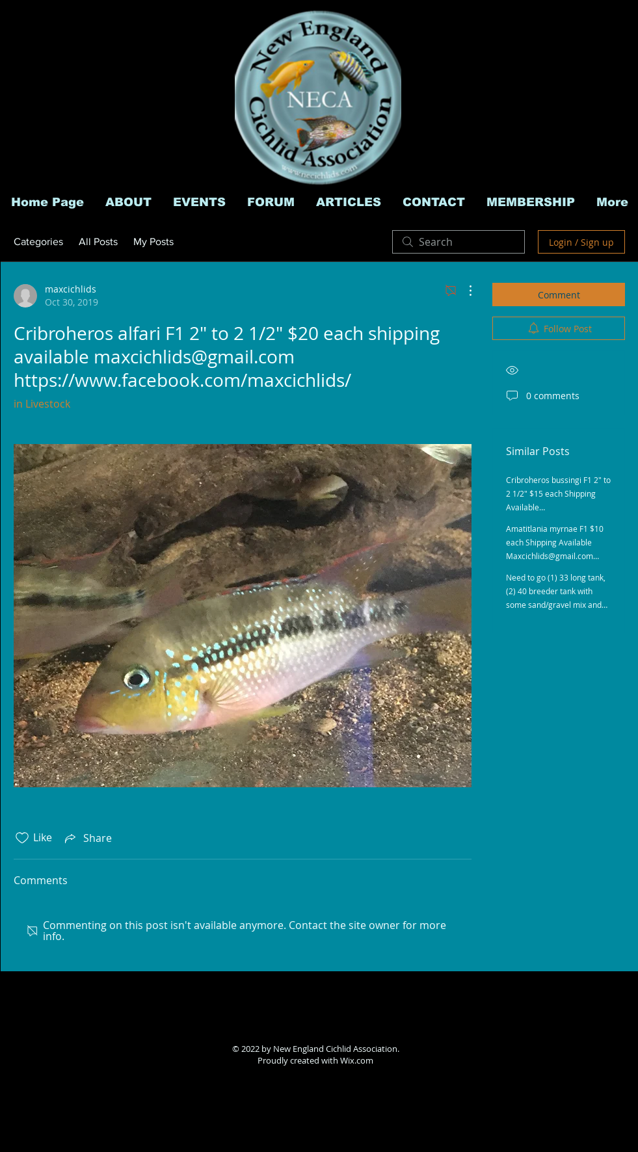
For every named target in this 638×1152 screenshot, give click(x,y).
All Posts (98, 241)
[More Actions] (464, 290)
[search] (458, 242)
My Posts (153, 241)
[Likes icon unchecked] (22, 838)
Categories (38, 241)
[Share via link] (87, 838)
